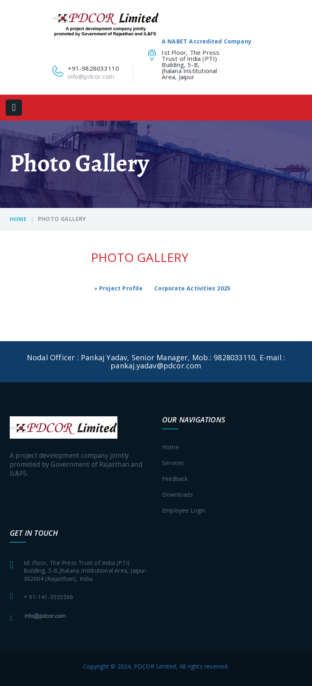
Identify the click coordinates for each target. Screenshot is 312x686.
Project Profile (121, 288)
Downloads (177, 494)
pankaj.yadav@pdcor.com (155, 365)
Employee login (184, 510)
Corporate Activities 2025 (192, 288)
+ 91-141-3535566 (48, 597)
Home (18, 219)
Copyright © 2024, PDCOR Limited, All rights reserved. (156, 666)
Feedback (175, 479)
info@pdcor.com (91, 76)
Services (173, 463)
